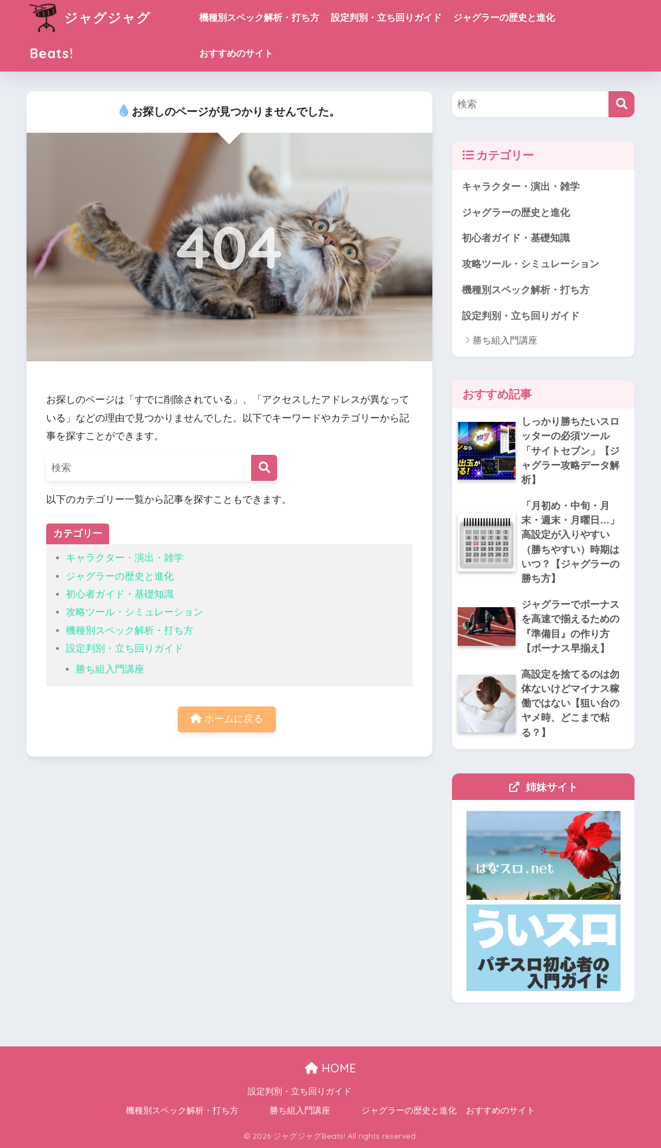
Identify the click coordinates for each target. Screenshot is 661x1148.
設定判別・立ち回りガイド (386, 18)
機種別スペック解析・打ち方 (259, 18)
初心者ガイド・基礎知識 (120, 594)
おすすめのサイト (236, 53)
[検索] (264, 468)
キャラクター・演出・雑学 (125, 557)
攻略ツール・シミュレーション (134, 612)
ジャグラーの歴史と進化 (504, 18)
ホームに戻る (227, 718)
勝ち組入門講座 (110, 669)
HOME (330, 1068)
